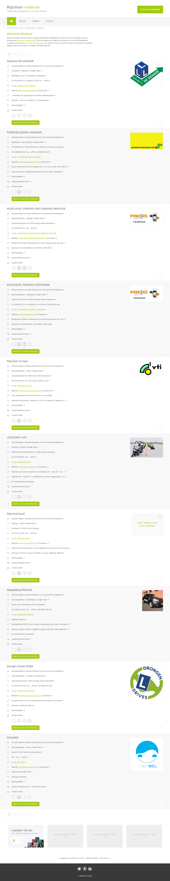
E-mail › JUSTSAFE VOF (21, 462)
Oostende (30, 295)
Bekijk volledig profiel (25, 123)
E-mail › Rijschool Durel (21, 538)
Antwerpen (16, 71)
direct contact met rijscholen (33, 43)
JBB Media (82, 876)
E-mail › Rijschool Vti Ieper (22, 386)
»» (29, 54)
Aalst (28, 747)
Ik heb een (150, 9)
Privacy (90, 876)
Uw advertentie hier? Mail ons (65, 836)
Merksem (25, 71)
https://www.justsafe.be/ (28, 467)
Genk (22, 523)
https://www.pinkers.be (27, 314)
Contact (49, 21)
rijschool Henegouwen (26, 40)
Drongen (29, 676)
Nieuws (22, 21)
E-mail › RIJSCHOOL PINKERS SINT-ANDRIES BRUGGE (34, 233)
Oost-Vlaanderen (18, 600)
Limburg (15, 447)
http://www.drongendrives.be (29, 696)
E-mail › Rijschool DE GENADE (24, 86)
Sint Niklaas (31, 600)
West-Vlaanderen (18, 218)
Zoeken (35, 21)
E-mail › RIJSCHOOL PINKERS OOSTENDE (29, 309)
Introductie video (40, 787)
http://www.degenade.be (28, 91)
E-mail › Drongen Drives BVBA (23, 691)
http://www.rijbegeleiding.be (29, 162)
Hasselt (22, 447)
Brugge (29, 218)
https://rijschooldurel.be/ (28, 543)
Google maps (36, 71)
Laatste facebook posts (21, 181)
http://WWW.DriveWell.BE (28, 767)
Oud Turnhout (27, 142)
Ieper (29, 371)
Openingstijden (18, 105)
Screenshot (44, 91)
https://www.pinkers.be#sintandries (32, 238)
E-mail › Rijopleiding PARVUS (23, 614)
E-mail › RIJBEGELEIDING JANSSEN (26, 157)
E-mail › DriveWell (18, 762)
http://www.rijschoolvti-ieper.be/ (30, 391)
